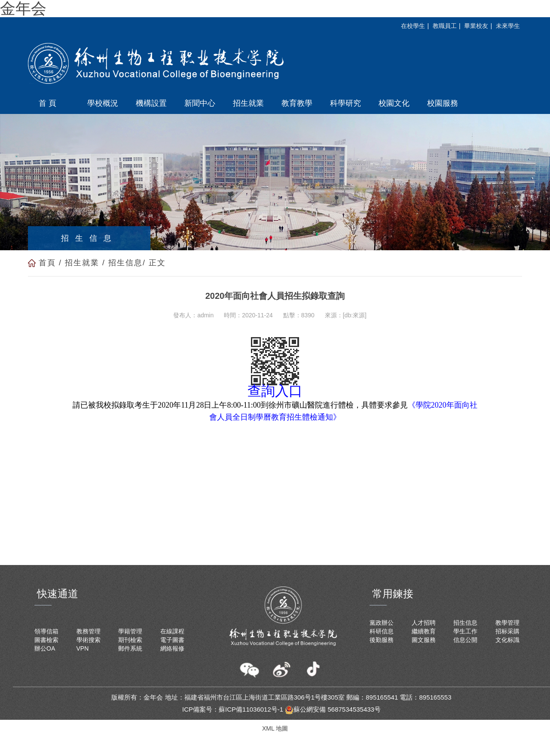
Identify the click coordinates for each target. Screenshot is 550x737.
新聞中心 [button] (199, 103)
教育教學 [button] (296, 103)
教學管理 (507, 622)
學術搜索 (88, 639)
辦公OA (44, 648)
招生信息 (125, 262)
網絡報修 (172, 648)
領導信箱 (46, 631)
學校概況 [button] (102, 103)
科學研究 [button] (345, 103)
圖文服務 (424, 639)
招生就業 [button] (248, 103)
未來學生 (508, 25)
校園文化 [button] (394, 103)
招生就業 (82, 262)
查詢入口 (275, 391)
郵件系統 (130, 648)
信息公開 (465, 639)
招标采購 (507, 631)
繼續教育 (424, 631)
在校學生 (413, 25)
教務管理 (88, 631)
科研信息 (382, 631)
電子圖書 (172, 639)
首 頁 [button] (47, 103)
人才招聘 (424, 622)
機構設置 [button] (151, 103)
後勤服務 (382, 639)
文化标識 (507, 639)
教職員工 (445, 25)
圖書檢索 (46, 639)
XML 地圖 (275, 728)
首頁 (47, 262)
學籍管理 (130, 631)
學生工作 (465, 631)
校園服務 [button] (442, 103)
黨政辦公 (382, 622)
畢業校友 (476, 25)
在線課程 (172, 631)
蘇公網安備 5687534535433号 (333, 709)
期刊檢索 (130, 639)
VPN (82, 648)
